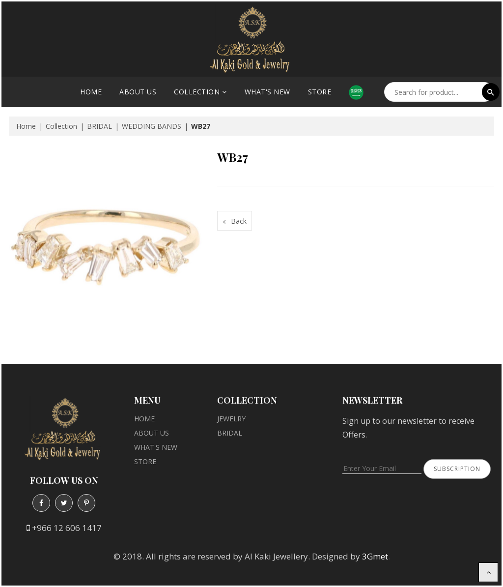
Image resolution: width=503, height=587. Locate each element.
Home (91, 91)
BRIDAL (99, 126)
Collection (197, 91)
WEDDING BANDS (151, 126)
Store (320, 91)
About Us (137, 91)
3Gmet (375, 556)
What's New (267, 91)
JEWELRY (231, 418)
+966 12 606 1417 (67, 527)
